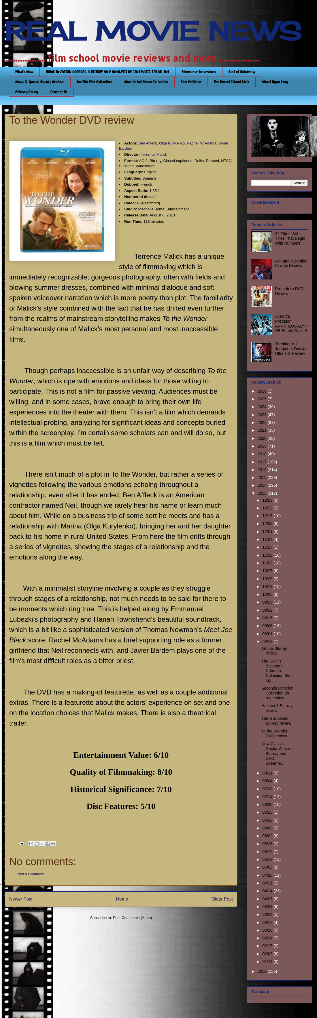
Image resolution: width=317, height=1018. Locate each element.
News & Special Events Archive (39, 81)
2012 (263, 971)
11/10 (267, 555)
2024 (263, 406)
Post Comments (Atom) (132, 918)
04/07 (267, 899)
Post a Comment (30, 874)
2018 (263, 454)
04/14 (267, 890)
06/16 (267, 820)
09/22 (267, 610)
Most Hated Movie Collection (146, 81)
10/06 (267, 594)
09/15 (267, 618)
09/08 (267, 625)
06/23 (267, 812)
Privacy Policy (26, 91)
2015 (263, 477)
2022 (263, 422)
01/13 (267, 961)
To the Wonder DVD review (274, 733)
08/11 (267, 773)
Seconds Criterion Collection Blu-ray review (277, 693)
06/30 (267, 804)
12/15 (267, 515)
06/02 (267, 836)
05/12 (267, 859)
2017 (263, 462)
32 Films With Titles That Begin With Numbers (290, 238)
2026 (263, 391)
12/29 (267, 500)
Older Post (222, 899)
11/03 (267, 563)
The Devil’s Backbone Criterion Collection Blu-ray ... (276, 671)
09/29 (267, 602)
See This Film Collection (94, 81)
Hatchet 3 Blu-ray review (277, 708)
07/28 (267, 789)
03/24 (267, 914)
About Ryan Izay (275, 81)
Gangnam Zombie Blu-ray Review (291, 263)
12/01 (267, 531)
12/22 (267, 508)
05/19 (267, 851)
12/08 (267, 523)
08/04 (267, 781)
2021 (263, 430)
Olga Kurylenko (172, 143)
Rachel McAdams (201, 143)
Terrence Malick (154, 154)
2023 (263, 414)
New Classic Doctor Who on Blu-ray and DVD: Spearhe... (277, 753)
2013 (263, 493)
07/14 (267, 796)
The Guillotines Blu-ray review (276, 721)
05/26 (267, 844)
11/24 (267, 539)
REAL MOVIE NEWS (153, 31)
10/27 (267, 570)
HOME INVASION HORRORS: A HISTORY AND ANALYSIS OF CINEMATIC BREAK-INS (107, 71)
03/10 (267, 930)
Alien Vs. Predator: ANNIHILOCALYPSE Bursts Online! (291, 323)
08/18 (267, 641)
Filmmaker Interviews (199, 71)
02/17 (267, 945)
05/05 (267, 867)
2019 (263, 446)
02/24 (267, 938)
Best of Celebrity (242, 71)
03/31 (267, 906)
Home (122, 899)
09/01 (267, 633)
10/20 (267, 578)
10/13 (267, 586)
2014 (263, 485)
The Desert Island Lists (231, 81)
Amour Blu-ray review (274, 651)
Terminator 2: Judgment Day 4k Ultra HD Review (291, 349)
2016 (263, 469)
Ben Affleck (147, 143)
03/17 (267, 922)
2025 (263, 399)
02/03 (267, 954)
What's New (24, 71)
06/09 (267, 828)
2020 (263, 438)
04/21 (267, 883)
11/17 (267, 547)
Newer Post (21, 899)
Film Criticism (191, 81)
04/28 (267, 875)
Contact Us (58, 91)
